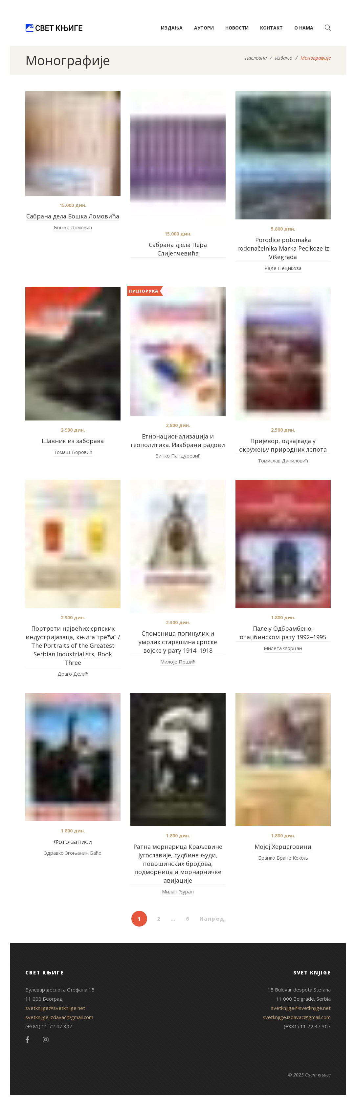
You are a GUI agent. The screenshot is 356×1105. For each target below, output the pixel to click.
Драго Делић (72, 673)
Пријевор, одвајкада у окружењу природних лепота (283, 445)
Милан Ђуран (178, 891)
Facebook (27, 1039)
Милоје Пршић (177, 661)
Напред (212, 918)
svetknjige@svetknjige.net (55, 1008)
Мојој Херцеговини (283, 846)
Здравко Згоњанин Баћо (72, 852)
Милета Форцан (283, 648)
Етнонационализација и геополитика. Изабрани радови (178, 440)
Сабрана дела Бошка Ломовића (72, 216)
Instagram (46, 1039)
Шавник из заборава (73, 441)
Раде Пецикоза (282, 268)
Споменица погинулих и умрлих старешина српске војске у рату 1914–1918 (178, 641)
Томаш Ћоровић (73, 452)
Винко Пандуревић (178, 455)
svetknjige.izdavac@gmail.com (59, 1017)
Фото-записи (73, 842)
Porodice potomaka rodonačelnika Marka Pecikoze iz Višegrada (283, 248)
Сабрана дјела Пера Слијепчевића (178, 249)
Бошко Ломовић (73, 227)
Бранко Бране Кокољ (283, 857)
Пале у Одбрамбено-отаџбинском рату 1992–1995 (283, 632)
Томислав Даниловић (283, 460)
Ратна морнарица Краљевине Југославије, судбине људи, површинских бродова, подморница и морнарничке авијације (177, 864)
